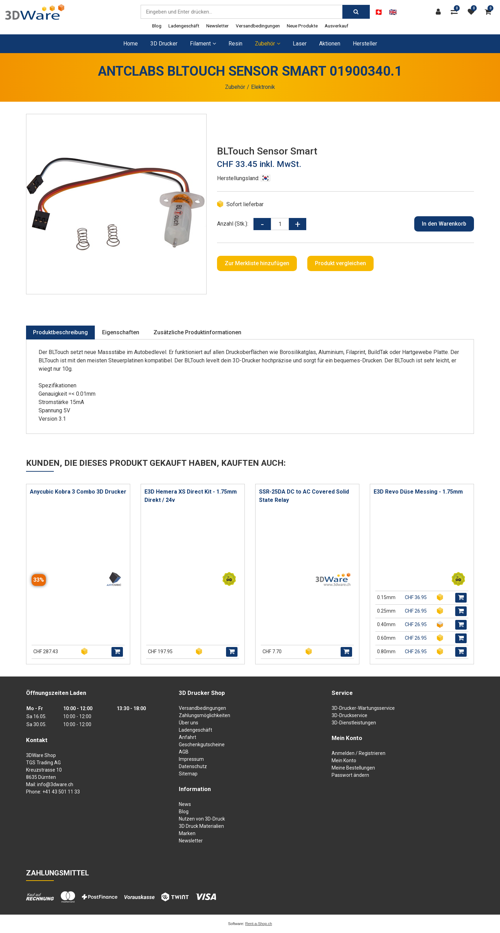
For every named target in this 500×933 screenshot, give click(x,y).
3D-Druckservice (349, 715)
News (185, 804)
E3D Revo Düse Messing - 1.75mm (418, 491)
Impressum (191, 759)
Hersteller (365, 43)
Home (130, 43)
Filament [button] (203, 43)
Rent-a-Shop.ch (258, 924)
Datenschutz (193, 766)
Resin (235, 43)
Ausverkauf (336, 25)
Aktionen (329, 43)
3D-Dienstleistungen (354, 722)
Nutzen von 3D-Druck (202, 819)
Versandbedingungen (258, 25)
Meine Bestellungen (353, 768)
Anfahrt (187, 737)
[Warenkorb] (490, 12)
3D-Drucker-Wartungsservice (363, 708)
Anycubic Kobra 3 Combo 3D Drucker (78, 491)
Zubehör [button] (267, 43)
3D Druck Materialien (201, 826)
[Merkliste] (473, 12)
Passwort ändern (350, 775)
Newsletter (217, 25)
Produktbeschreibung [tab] (60, 332)
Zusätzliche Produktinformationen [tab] (197, 332)
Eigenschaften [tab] (120, 332)
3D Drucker (163, 43)
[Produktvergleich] (456, 12)
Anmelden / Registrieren (358, 753)
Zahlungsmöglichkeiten (204, 715)
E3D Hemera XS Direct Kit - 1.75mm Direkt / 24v (190, 495)
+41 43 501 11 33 (61, 792)
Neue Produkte (302, 25)
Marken (187, 833)
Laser (300, 43)
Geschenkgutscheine (202, 744)
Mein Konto (344, 760)
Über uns (188, 722)
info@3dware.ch (55, 784)
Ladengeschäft (183, 25)
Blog (156, 25)
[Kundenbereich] (440, 12)
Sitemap (188, 773)
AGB (184, 752)
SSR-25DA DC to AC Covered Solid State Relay (304, 495)
